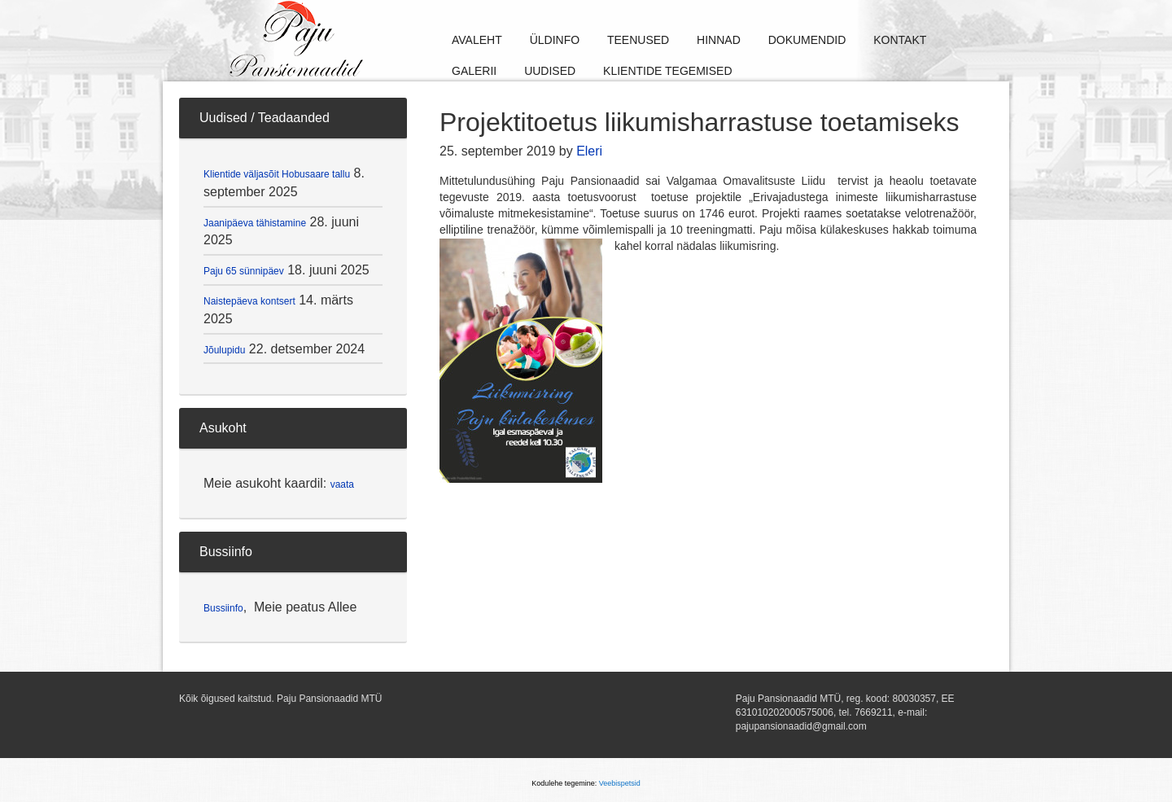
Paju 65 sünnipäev (243, 271)
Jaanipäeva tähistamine (254, 223)
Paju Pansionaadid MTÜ (350, 40)
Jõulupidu (224, 350)
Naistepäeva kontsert (249, 301)
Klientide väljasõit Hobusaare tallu (276, 174)
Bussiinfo (223, 608)
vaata (342, 484)
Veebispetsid (620, 783)
